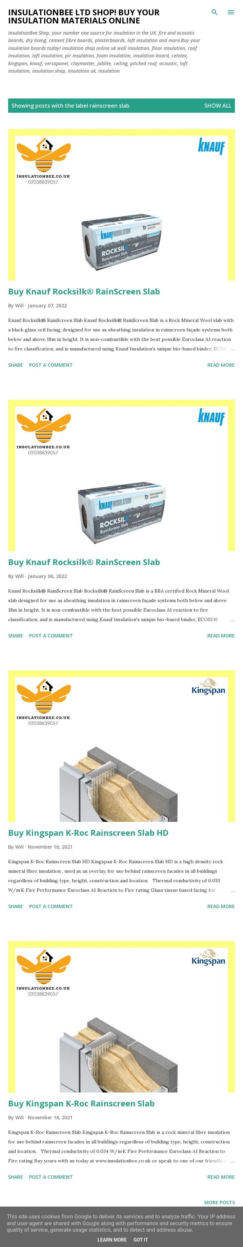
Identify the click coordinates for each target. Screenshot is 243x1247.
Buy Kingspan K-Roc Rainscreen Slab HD (88, 832)
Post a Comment (51, 365)
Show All (217, 105)
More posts (219, 1202)
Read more (221, 365)
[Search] (214, 12)
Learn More (112, 1240)
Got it (141, 1240)
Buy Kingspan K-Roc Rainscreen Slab (81, 1103)
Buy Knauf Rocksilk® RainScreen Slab (84, 291)
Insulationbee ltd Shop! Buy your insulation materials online (84, 16)
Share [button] (15, 365)
